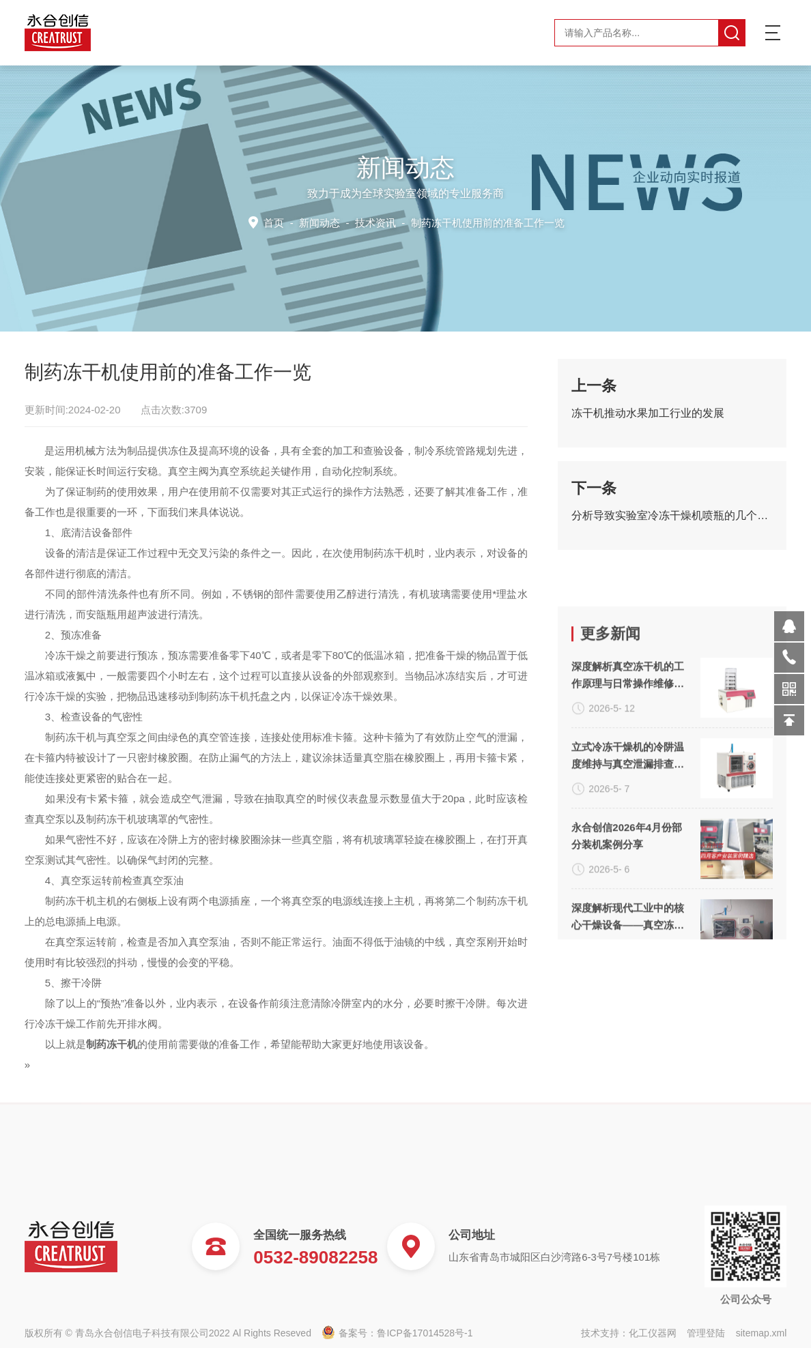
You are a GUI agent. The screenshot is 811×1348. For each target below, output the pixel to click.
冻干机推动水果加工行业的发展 (647, 422)
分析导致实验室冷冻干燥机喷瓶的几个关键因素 (672, 525)
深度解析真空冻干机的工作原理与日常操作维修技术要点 (627, 829)
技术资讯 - (457, 221)
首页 (278, 221)
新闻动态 (322, 221)
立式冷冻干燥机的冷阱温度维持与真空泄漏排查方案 (627, 909)
